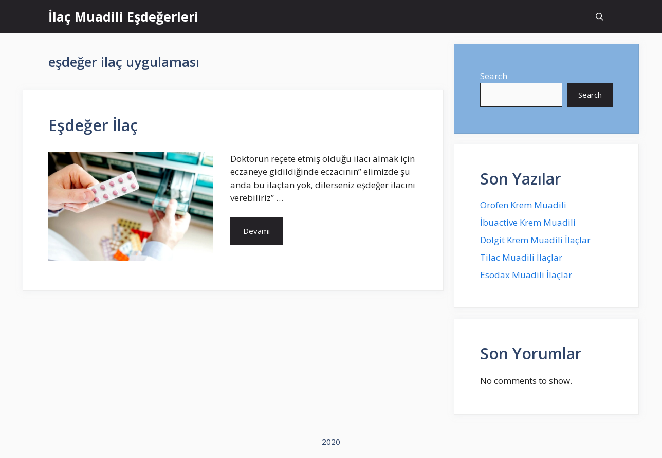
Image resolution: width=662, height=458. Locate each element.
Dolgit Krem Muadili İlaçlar (535, 240)
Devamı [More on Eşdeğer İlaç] (256, 231)
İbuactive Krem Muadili (528, 222)
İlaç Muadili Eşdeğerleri (123, 16)
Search (493, 76)
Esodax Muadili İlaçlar (526, 275)
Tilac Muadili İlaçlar (521, 257)
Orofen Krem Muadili (523, 205)
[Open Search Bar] (599, 16)
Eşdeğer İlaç (93, 125)
